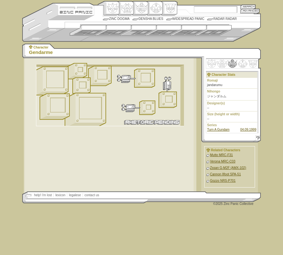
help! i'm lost (43, 195)
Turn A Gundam (218, 129)
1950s (88, 30)
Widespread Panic (188, 19)
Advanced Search (250, 11)
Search (248, 6)
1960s (113, 30)
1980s (163, 30)
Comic (169, 8)
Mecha (140, 8)
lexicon (60, 195)
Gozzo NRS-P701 (222, 180)
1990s (188, 30)
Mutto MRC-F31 (221, 155)
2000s (213, 30)
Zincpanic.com (76, 11)
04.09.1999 (248, 129)
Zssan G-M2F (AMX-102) (228, 168)
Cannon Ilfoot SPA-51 (225, 174)
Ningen (154, 8)
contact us (92, 195)
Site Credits (76, 7)
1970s (138, 30)
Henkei (125, 8)
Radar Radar (225, 19)
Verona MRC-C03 (222, 161)
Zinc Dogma (119, 19)
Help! (257, 139)
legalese (75, 195)
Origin (111, 8)
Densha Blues (151, 19)
